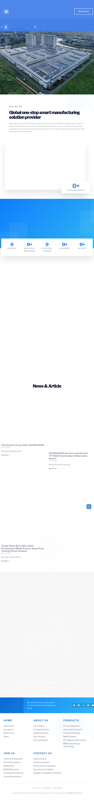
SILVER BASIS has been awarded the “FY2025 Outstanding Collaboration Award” (68, 456)
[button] (6, 11)
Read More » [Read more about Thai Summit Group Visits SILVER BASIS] (5, 455)
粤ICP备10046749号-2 (75, 795)
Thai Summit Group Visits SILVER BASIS (22, 445)
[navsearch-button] (35, 27)
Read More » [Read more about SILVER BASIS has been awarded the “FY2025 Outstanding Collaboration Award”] (53, 468)
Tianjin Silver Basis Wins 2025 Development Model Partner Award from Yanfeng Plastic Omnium (22, 548)
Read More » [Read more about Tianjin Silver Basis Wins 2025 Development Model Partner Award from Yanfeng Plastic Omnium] (5, 561)
